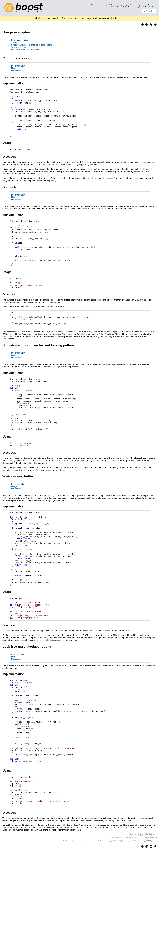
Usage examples (16, 32)
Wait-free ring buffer (20, 47)
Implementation (18, 66)
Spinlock (15, 42)
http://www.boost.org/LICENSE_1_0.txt (144, 923)
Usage (14, 68)
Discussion (16, 70)
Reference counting (20, 40)
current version (107, 18)
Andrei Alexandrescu (130, 7)
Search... (149, 11)
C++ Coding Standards (147, 7)
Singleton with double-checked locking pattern (31, 45)
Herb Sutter (115, 7)
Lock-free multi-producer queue (25, 49)
